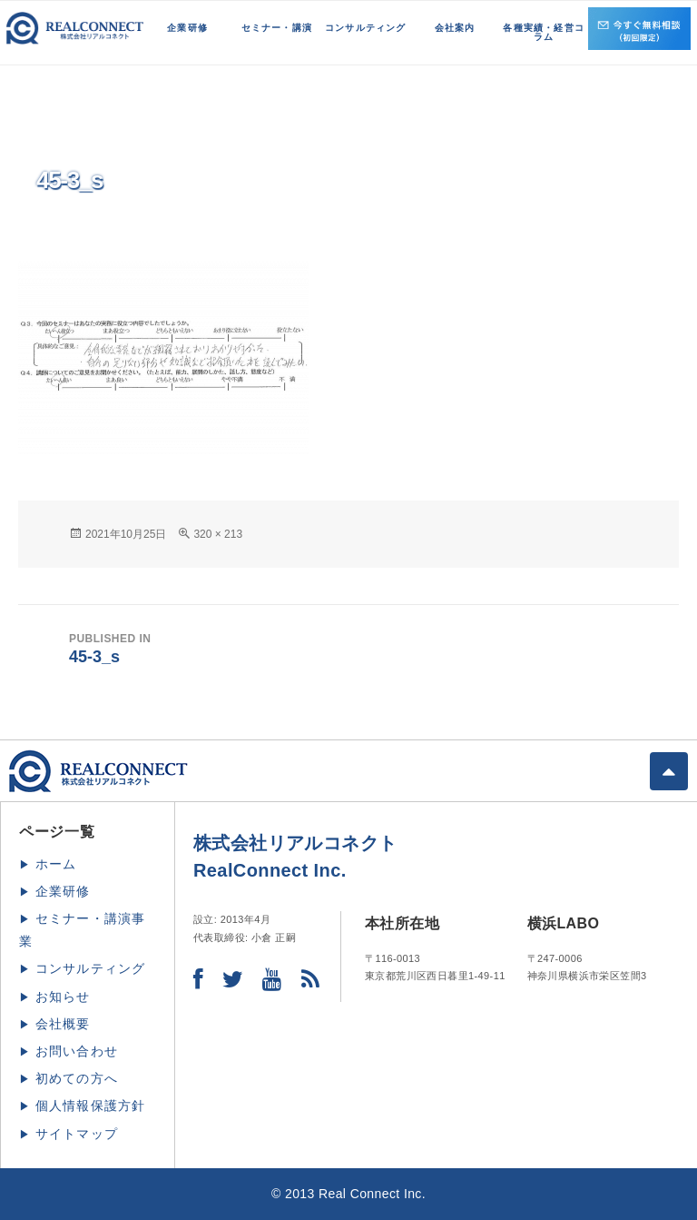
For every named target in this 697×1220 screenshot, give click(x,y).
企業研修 (187, 28)
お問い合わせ (76, 1051)
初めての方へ (76, 1078)
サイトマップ (76, 1133)
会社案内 (455, 28)
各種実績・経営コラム (543, 32)
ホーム (56, 864)
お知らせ (63, 996)
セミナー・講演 (276, 28)
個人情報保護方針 (90, 1105)
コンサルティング (366, 28)
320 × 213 (217, 534)
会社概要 (63, 1024)
